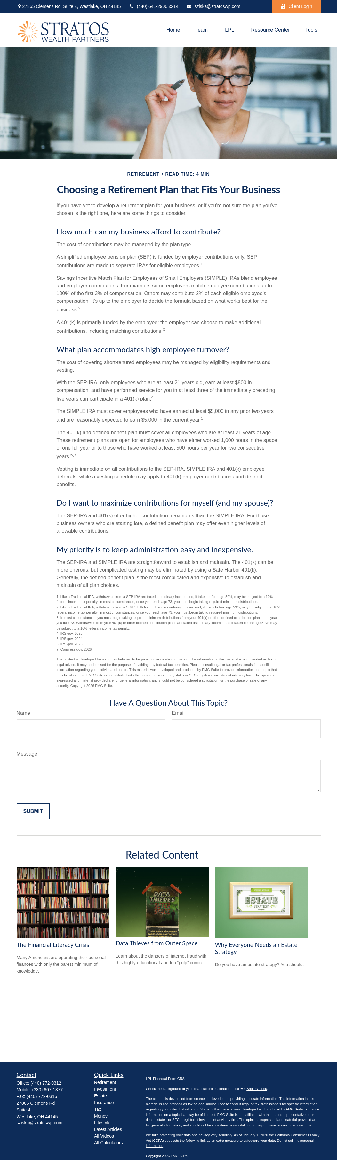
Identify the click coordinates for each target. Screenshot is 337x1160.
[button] (173, 29)
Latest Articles (108, 1129)
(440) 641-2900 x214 (153, 6)
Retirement (105, 1082)
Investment (105, 1089)
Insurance (104, 1102)
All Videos (104, 1136)
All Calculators (108, 1142)
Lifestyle (102, 1122)
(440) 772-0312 (46, 1083)
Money (101, 1115)
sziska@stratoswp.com (213, 6)
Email (178, 713)
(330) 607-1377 (47, 1089)
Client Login (296, 6)
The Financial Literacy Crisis (53, 944)
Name (23, 713)
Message (27, 754)
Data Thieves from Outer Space (157, 943)
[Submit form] (33, 811)
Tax (97, 1109)
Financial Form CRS (169, 1078)
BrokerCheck (256, 1089)
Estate (100, 1095)
